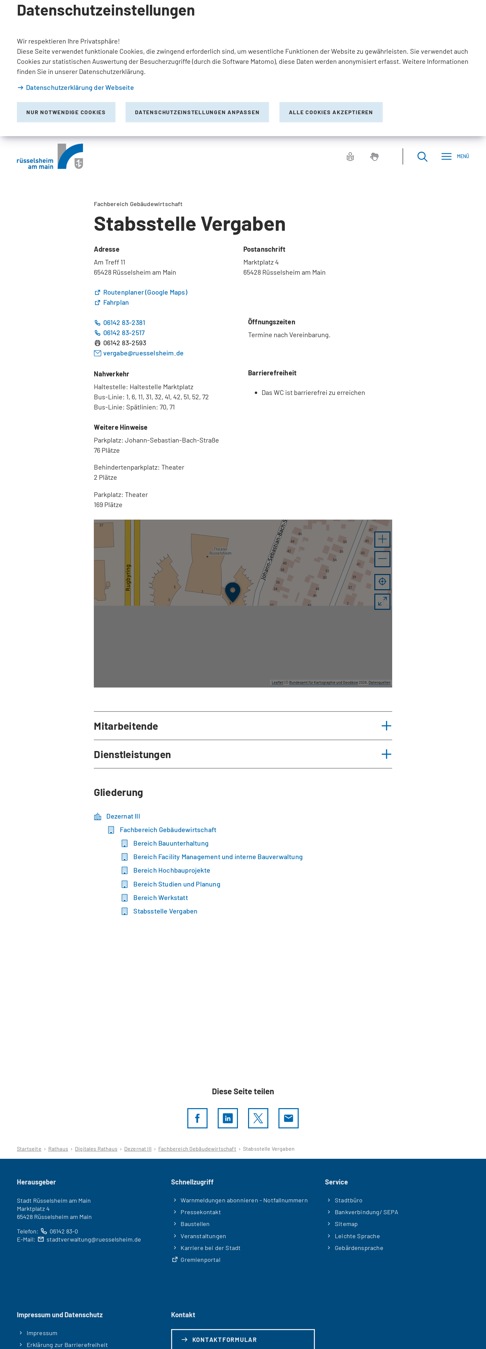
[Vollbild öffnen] (382, 602)
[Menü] (455, 156)
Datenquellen (379, 682)
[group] (243, 604)
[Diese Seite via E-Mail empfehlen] (288, 1118)
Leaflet (277, 682)
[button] (382, 539)
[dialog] (243, 68)
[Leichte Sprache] (350, 156)
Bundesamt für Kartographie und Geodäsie (323, 682)
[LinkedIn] (228, 1118)
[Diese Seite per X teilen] (258, 1118)
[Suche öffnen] (422, 156)
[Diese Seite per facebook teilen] (197, 1118)
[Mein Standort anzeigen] (382, 582)
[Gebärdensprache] (374, 156)
